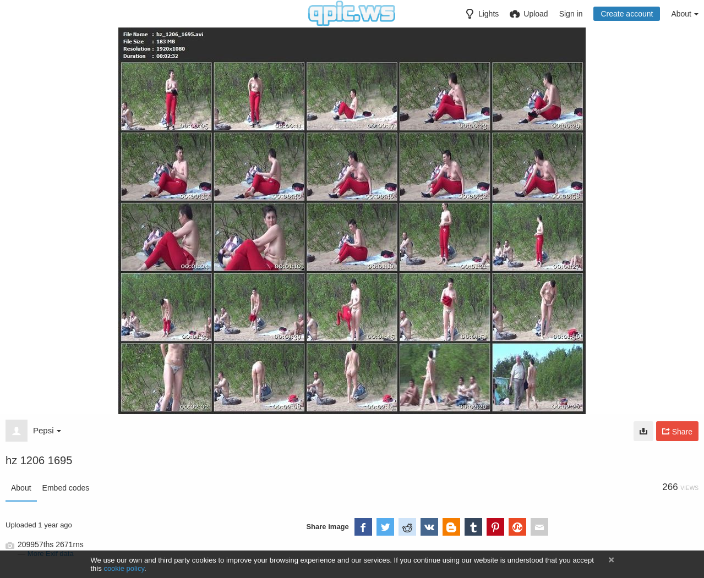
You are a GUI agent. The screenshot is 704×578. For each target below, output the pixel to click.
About (21, 487)
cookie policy (123, 568)
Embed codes (66, 487)
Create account (627, 13)
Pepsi (47, 430)
